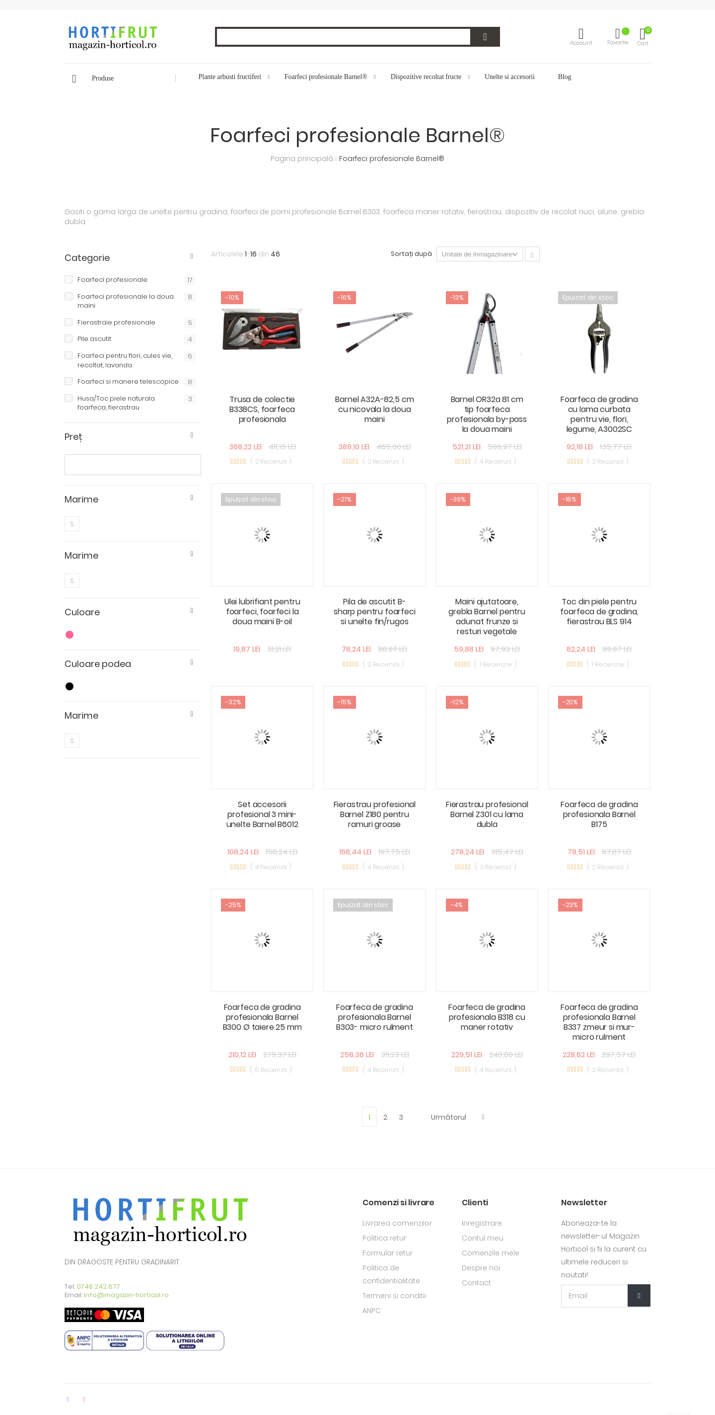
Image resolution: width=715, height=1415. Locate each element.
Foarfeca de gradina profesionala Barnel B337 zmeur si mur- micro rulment (599, 1022)
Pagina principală (303, 159)
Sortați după (411, 254)
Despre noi (481, 1268)
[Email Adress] (605, 1296)
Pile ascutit (136, 339)
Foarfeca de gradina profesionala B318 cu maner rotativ (486, 1017)
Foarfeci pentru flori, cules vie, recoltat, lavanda (136, 360)
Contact (476, 1283)
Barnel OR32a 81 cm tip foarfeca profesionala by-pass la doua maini (487, 414)
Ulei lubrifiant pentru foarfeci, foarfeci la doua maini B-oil (262, 611)
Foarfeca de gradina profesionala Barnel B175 (599, 814)
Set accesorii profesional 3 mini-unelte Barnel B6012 (262, 814)
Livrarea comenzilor (397, 1223)
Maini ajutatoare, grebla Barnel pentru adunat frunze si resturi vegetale (486, 616)
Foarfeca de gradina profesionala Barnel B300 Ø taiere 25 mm (262, 1017)
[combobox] (357, 37)
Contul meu (482, 1238)
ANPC (371, 1311)
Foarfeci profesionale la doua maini (136, 301)
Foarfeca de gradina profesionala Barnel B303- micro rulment (374, 1017)
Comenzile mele (490, 1253)
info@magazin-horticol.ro (126, 1295)
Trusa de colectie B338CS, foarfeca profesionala (262, 409)
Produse (103, 78)
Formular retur (387, 1253)
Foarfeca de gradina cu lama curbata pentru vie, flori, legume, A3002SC (599, 414)
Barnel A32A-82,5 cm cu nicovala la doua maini (374, 409)
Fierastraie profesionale (136, 323)
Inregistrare (482, 1223)
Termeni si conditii (394, 1296)
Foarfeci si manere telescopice (136, 382)
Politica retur (384, 1238)
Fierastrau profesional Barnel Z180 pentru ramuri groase (375, 814)
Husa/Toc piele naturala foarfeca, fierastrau (136, 403)
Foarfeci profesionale (136, 280)
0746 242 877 (99, 1286)
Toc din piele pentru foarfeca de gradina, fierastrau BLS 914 (599, 611)
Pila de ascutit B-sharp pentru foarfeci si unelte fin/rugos (375, 611)
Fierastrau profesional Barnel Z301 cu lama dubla (487, 814)
